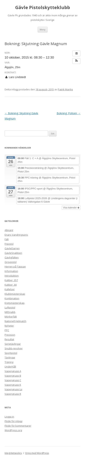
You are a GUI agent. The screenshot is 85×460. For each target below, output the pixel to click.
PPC (7, 330)
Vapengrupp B (13, 375)
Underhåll (10, 366)
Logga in (9, 416)
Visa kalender (71, 207)
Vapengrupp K (13, 384)
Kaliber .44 (11, 284)
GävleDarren (12, 248)
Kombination (12, 298)
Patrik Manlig (65, 89)
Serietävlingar (13, 344)
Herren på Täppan (15, 266)
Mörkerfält (11, 316)
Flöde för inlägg (13, 421)
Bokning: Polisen (68, 113)
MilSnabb (10, 312)
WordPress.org (13, 430)
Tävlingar (10, 357)
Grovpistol (11, 262)
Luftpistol (10, 307)
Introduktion (12, 275)
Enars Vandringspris (16, 234)
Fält (7, 239)
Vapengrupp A (13, 371)
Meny (42, 29)
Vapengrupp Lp (13, 389)
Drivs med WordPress (37, 453)
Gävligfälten (12, 257)
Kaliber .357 (11, 280)
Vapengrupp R (13, 394)
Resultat (9, 339)
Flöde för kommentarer (18, 425)
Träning (9, 362)
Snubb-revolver (14, 348)
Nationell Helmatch (15, 321)
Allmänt (9, 230)
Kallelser (10, 289)
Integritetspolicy (13, 453)
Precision (10, 334)
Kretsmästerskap (15, 303)
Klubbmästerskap (15, 294)
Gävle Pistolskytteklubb (42, 7)
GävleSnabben (13, 253)
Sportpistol (11, 353)
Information (11, 271)
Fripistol (9, 244)
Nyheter (9, 325)
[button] (76, 61)
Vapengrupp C (13, 380)
